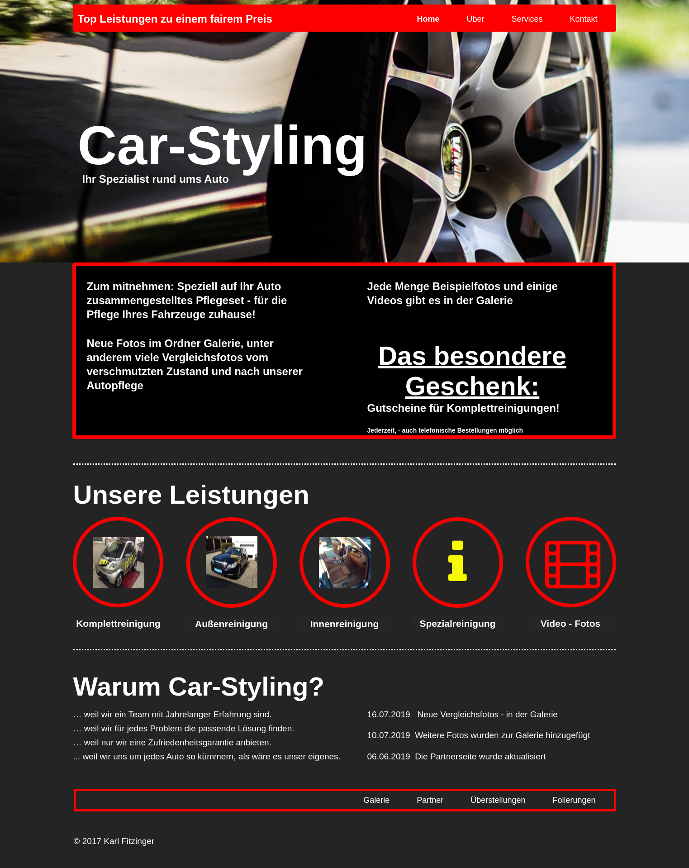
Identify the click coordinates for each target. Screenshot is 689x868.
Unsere (117, 494)
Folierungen (573, 800)
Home (428, 19)
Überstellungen (497, 800)
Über (475, 19)
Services (526, 19)
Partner (430, 800)
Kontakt (583, 19)
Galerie (376, 800)
